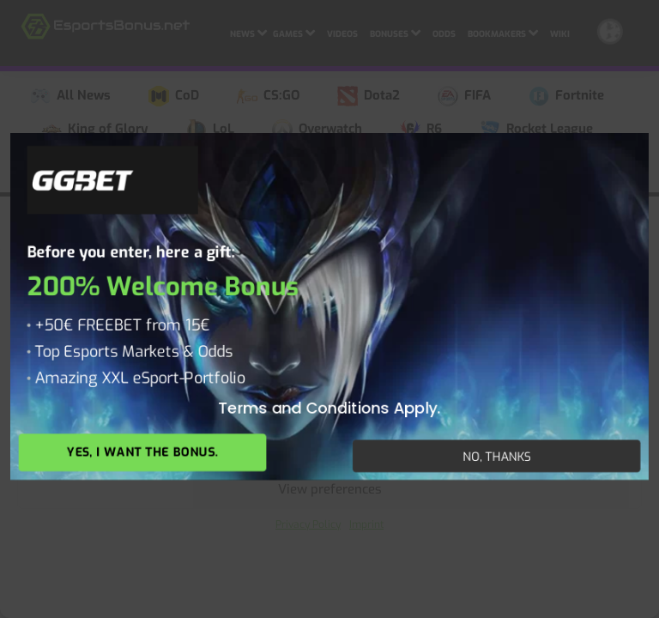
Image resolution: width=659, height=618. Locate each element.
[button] (633, 266)
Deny (330, 442)
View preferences (330, 489)
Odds (444, 33)
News (248, 31)
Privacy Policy (308, 524)
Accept (330, 394)
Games (294, 31)
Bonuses (395, 31)
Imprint (366, 524)
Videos (342, 33)
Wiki (560, 33)
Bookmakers (503, 31)
